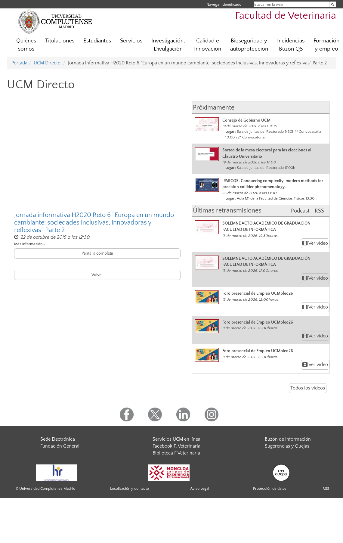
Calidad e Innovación (207, 45)
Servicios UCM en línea (176, 439)
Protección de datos (269, 488)
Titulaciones (59, 41)
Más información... (29, 244)
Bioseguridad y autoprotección (249, 45)
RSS (326, 488)
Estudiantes (97, 41)
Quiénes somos (26, 45)
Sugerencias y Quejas (287, 446)
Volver (97, 274)
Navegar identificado (223, 4)
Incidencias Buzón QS (290, 45)
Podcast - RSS (307, 211)
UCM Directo (47, 63)
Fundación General (59, 446)
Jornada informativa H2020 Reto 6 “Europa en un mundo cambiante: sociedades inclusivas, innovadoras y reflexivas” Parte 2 (94, 222)
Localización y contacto (129, 488)
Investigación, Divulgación (168, 45)
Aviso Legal (199, 488)
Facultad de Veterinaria (285, 15)
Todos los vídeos (307, 388)
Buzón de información (288, 439)
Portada (19, 63)
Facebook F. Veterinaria (176, 446)
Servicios (131, 41)
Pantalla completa (97, 253)
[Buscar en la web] (332, 4)
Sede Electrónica (57, 439)
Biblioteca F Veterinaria (176, 453)
